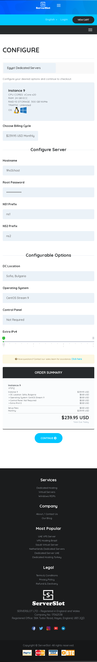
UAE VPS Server (48, 536)
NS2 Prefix (10, 226)
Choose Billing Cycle (17, 125)
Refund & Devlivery (48, 583)
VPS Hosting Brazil (49, 540)
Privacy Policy (48, 579)
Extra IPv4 (10, 331)
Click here (77, 359)
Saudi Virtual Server (48, 544)
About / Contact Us (48, 514)
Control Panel (12, 309)
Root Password (13, 182)
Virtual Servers (49, 491)
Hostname (10, 160)
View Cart (83, 19)
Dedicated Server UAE (49, 553)
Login (64, 19)
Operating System (16, 287)
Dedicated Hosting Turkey (48, 557)
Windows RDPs (48, 496)
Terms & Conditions (48, 575)
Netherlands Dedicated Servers (48, 548)
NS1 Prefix (10, 204)
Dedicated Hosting (48, 487)
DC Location (11, 266)
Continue (49, 438)
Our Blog (48, 518)
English (51, 19)
